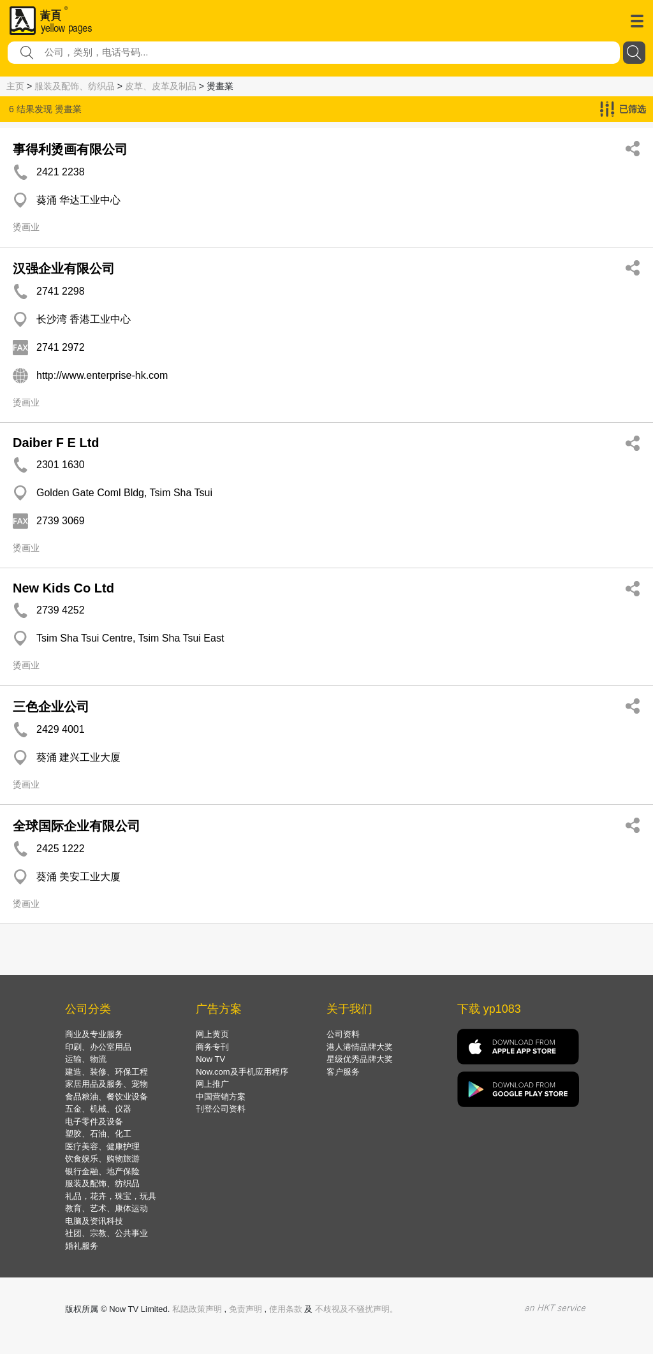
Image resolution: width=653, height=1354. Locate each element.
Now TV (210, 1059)
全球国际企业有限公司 (76, 826)
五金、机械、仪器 (98, 1109)
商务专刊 (212, 1047)
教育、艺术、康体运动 (106, 1208)
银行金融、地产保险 (102, 1171)
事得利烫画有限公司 (70, 149)
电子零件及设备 (94, 1121)
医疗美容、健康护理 (102, 1146)
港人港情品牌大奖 (359, 1047)
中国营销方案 (221, 1096)
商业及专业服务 (94, 1034)
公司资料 (343, 1034)
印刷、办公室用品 (98, 1047)
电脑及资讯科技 (94, 1221)
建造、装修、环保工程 (106, 1072)
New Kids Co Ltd (63, 588)
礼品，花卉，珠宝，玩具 (110, 1196)
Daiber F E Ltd (56, 443)
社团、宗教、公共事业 (106, 1233)
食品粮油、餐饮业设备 (106, 1096)
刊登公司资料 (221, 1109)
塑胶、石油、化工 (98, 1133)
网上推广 (212, 1084)
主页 (15, 86)
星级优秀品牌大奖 (359, 1059)
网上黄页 (212, 1034)
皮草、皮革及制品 (160, 86)
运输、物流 (85, 1059)
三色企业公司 (51, 707)
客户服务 (343, 1072)
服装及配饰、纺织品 (74, 86)
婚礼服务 (81, 1246)
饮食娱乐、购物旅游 (102, 1158)
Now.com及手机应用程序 (242, 1072)
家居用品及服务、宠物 (106, 1084)
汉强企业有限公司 (64, 268)
